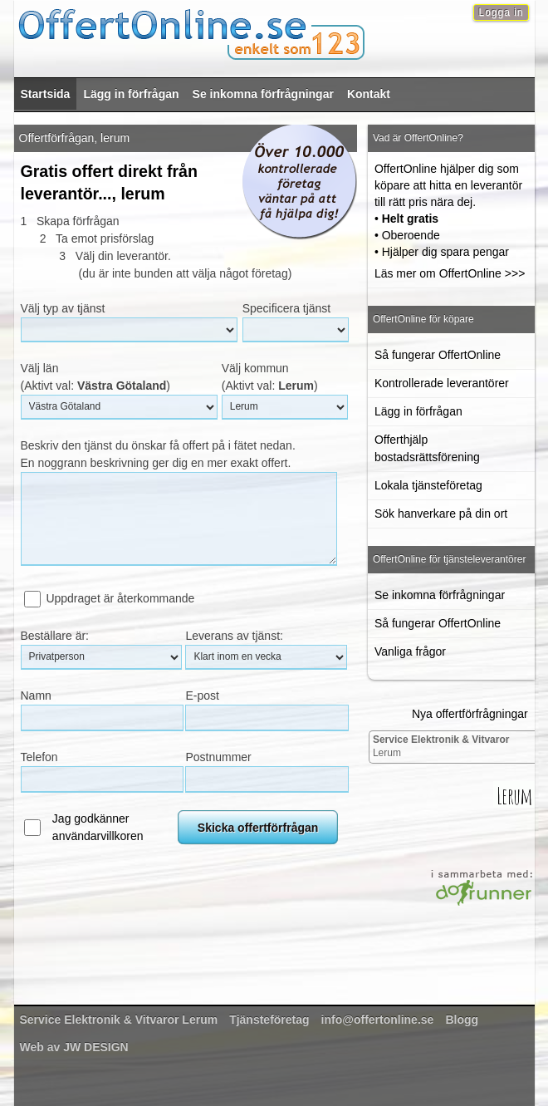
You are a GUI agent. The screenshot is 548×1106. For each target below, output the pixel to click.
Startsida (46, 94)
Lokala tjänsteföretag (428, 485)
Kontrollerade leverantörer (441, 383)
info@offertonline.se (377, 1019)
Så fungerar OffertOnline (437, 354)
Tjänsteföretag (269, 1019)
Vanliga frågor (410, 651)
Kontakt (368, 94)
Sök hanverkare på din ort (440, 513)
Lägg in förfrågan (131, 94)
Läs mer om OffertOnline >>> (449, 273)
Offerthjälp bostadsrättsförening (427, 448)
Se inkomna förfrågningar (263, 94)
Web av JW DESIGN (74, 1047)
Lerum (441, 746)
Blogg (461, 1019)
